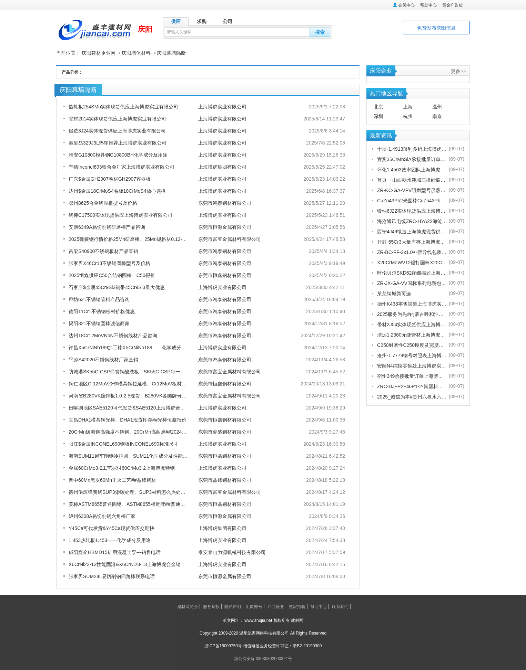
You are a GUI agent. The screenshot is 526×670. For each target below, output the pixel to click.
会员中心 (406, 5)
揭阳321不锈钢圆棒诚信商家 (99, 323)
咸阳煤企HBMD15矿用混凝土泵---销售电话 (115, 552)
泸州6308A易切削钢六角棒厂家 (102, 516)
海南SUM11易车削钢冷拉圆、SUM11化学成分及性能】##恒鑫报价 (140, 455)
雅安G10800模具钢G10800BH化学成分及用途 (118, 154)
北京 (378, 106)
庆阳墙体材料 (136, 53)
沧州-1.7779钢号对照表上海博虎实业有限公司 (412, 355)
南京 (437, 116)
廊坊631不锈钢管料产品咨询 (99, 299)
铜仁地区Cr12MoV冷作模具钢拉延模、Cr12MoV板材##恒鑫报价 (137, 383)
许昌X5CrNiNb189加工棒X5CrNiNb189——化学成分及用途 (132, 347)
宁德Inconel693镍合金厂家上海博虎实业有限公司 (121, 166)
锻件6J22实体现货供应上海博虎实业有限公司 (412, 210)
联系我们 (340, 606)
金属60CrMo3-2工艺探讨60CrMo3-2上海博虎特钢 (122, 467)
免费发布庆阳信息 (436, 28)
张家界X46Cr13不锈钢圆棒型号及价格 (109, 263)
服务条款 (211, 606)
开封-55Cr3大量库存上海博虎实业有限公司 (412, 241)
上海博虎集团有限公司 (222, 166)
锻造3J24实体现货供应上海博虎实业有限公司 (117, 130)
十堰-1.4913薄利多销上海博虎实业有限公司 (412, 148)
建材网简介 (187, 606)
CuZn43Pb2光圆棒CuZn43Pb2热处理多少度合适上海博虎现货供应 (412, 200)
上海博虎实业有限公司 (222, 106)
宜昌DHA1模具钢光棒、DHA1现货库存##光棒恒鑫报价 (127, 419)
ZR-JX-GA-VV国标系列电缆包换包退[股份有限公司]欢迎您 (412, 283)
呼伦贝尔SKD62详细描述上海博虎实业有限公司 (412, 272)
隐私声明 (232, 606)
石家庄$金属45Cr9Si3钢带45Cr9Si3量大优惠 (117, 287)
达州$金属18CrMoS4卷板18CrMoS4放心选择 (117, 190)
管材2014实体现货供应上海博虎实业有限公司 (117, 118)
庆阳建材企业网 (98, 53)
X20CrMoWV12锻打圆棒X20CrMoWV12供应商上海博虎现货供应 (412, 262)
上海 (408, 106)
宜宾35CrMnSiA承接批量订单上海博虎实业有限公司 (412, 159)
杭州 (408, 116)
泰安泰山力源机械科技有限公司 (232, 552)
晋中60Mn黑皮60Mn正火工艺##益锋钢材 (112, 479)
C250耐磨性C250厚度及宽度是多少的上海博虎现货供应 (412, 345)
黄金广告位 (452, 5)
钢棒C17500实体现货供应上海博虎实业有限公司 (120, 214)
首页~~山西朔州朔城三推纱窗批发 (412, 179)
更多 (458, 71)
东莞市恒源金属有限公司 (224, 227)
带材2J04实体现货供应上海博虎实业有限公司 (412, 324)
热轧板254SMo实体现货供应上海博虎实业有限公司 (123, 106)
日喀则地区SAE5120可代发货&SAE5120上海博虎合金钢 (129, 407)
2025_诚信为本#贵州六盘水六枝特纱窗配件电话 (412, 396)
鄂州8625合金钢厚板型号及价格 (103, 202)
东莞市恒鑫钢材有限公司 (224, 275)
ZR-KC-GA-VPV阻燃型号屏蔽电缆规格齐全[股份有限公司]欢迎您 (412, 190)
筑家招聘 (297, 606)
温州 (437, 106)
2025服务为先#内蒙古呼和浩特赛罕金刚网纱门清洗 (412, 314)
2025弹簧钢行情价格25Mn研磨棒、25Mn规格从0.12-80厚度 (133, 239)
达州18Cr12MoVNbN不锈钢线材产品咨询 (113, 335)
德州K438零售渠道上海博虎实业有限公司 (412, 303)
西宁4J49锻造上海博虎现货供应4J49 (412, 231)
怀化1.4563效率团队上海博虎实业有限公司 (412, 169)
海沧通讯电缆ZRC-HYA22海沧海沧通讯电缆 (412, 221)
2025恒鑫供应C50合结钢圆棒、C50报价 (112, 275)
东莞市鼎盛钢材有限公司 (224, 431)
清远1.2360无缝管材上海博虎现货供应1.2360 (412, 334)
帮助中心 (428, 5)
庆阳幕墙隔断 (171, 53)
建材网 (297, 620)
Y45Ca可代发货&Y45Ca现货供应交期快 (111, 528)
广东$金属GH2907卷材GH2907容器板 (110, 178)
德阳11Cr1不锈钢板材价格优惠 (102, 311)
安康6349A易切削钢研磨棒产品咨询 (107, 227)
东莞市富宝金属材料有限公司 (229, 239)
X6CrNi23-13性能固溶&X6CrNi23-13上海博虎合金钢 (125, 564)
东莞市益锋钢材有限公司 (224, 479)
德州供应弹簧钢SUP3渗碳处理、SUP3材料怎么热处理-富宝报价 (137, 491)
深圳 (378, 116)
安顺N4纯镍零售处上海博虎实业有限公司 (412, 365)
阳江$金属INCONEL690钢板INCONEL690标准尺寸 (124, 443)
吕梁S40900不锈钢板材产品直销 (103, 251)
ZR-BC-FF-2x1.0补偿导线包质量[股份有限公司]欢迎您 (412, 252)
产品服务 (275, 606)
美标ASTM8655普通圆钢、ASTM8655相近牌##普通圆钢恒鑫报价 (139, 504)
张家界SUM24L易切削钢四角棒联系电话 (112, 576)
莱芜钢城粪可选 (394, 293)
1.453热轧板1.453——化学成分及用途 (110, 540)
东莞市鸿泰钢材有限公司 (224, 202)
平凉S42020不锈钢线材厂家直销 (103, 359)
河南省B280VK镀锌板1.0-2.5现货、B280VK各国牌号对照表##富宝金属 (145, 395)
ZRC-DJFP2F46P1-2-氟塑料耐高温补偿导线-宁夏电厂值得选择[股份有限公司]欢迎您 (412, 386)
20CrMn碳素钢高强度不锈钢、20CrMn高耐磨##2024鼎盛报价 (135, 431)
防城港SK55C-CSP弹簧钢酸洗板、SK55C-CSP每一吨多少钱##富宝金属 (146, 371)
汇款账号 (254, 606)
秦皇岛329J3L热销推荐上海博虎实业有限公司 (117, 142)
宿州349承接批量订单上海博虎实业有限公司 (412, 376)
